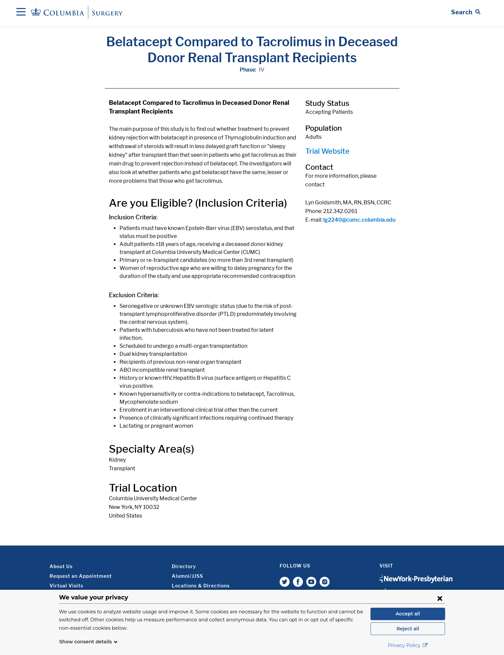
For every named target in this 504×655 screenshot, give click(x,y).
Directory (184, 566)
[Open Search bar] (465, 12)
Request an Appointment (81, 576)
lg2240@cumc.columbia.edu (359, 220)
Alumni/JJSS (187, 576)
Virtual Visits (66, 585)
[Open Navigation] (21, 12)
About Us (61, 566)
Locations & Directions (201, 585)
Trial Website (327, 151)
